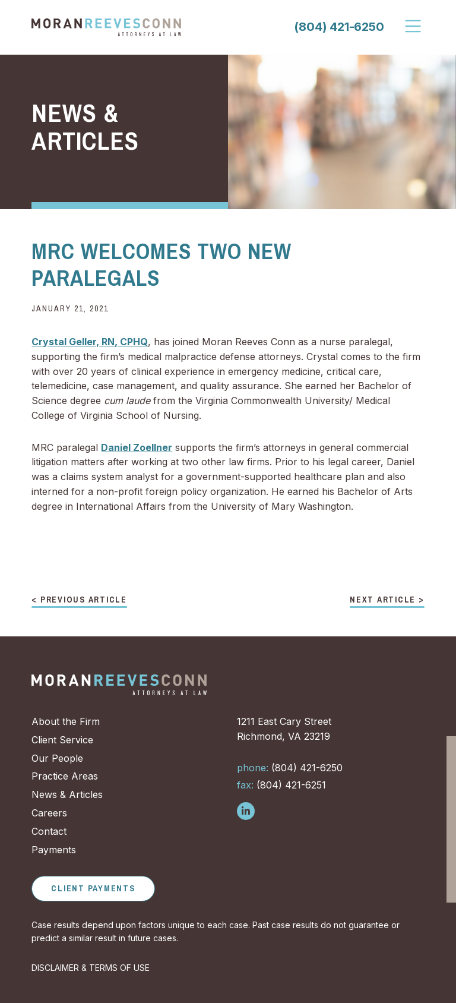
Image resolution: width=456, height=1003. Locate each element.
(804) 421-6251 (281, 785)
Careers (49, 813)
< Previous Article (79, 600)
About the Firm (65, 721)
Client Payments (93, 888)
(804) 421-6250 (339, 27)
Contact (48, 831)
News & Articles (67, 794)
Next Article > (387, 600)
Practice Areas (64, 776)
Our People (57, 758)
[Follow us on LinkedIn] (246, 811)
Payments (53, 850)
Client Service (62, 740)
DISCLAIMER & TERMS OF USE (90, 968)
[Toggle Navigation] (414, 26)
